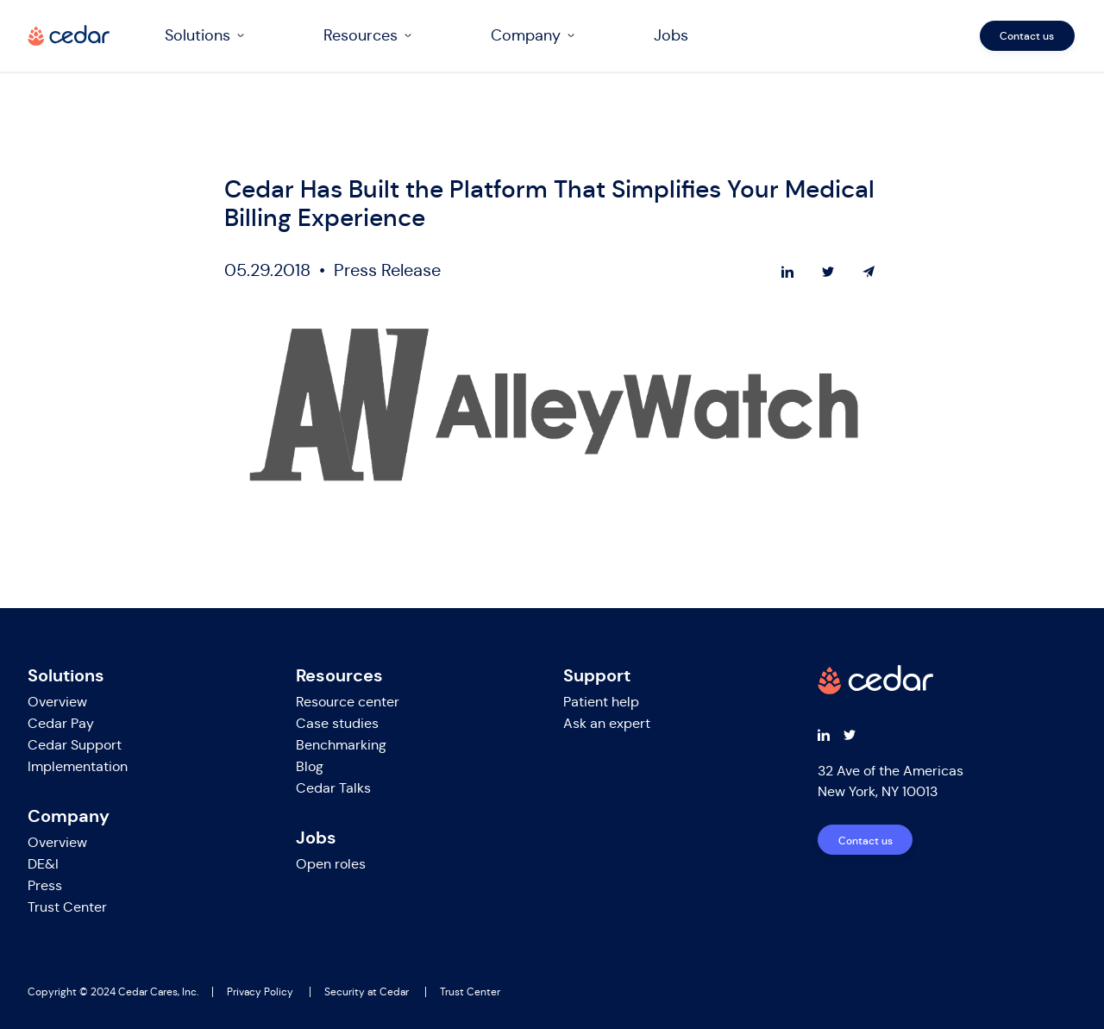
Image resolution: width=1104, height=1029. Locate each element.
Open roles (331, 864)
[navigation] (614, 36)
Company (527, 35)
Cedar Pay (61, 723)
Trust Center (67, 907)
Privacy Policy (260, 992)
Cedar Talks (333, 788)
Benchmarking (341, 745)
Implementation (78, 766)
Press (45, 885)
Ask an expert (606, 723)
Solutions (199, 35)
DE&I (43, 864)
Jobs (673, 35)
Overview (57, 701)
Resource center (347, 701)
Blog (309, 766)
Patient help (601, 701)
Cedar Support (75, 745)
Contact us (1029, 35)
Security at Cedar (366, 992)
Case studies (337, 723)
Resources (362, 35)
